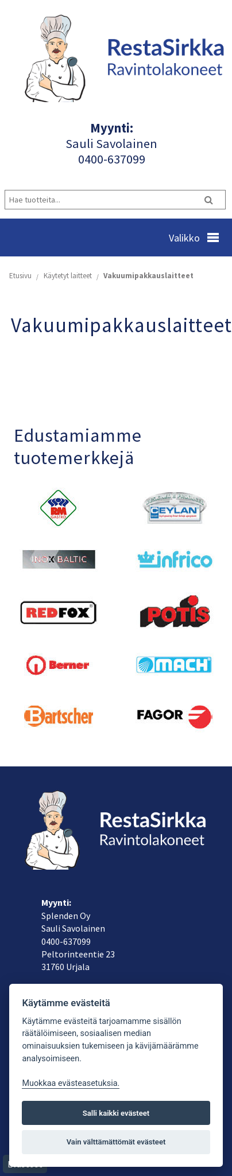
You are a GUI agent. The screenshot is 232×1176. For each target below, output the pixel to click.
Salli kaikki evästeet (116, 1113)
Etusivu (20, 276)
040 (87, 159)
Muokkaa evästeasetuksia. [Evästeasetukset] (70, 1083)
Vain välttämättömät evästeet (116, 1142)
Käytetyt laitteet (68, 276)
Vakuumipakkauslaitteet (148, 276)
